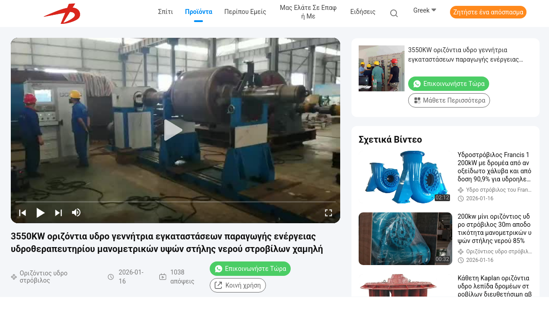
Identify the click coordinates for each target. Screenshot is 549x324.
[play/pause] (41, 212)
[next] (59, 212)
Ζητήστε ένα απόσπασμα (488, 12)
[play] (175, 130)
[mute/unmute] (77, 212)
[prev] (23, 212)
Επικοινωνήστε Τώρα (250, 269)
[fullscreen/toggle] (329, 212)
